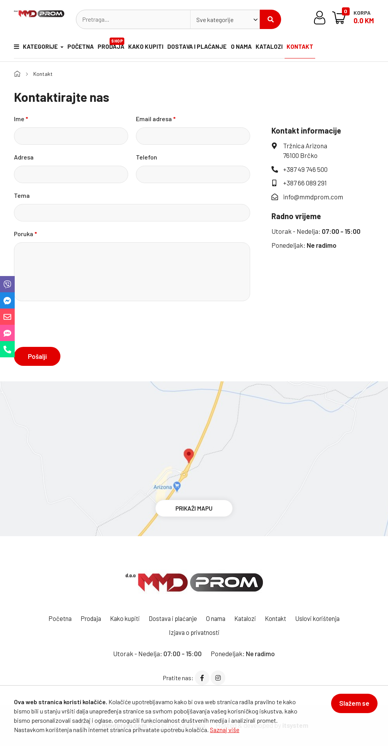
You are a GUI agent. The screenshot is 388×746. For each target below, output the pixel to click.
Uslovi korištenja (325, 618)
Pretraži (271, 19)
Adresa (24, 156)
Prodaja (116, 44)
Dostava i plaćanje (204, 48)
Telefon (146, 156)
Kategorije (34, 48)
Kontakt (316, 48)
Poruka (25, 233)
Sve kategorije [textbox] (214, 19)
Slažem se (351, 706)
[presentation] (73, 324)
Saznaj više (224, 729)
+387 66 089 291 (305, 183)
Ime (21, 118)
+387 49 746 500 (305, 169)
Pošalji (37, 356)
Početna (81, 48)
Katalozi (282, 48)
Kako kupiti (152, 48)
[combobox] (225, 19)
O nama (251, 48)
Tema (22, 195)
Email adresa (156, 118)
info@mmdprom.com (313, 196)
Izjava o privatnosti (194, 632)
